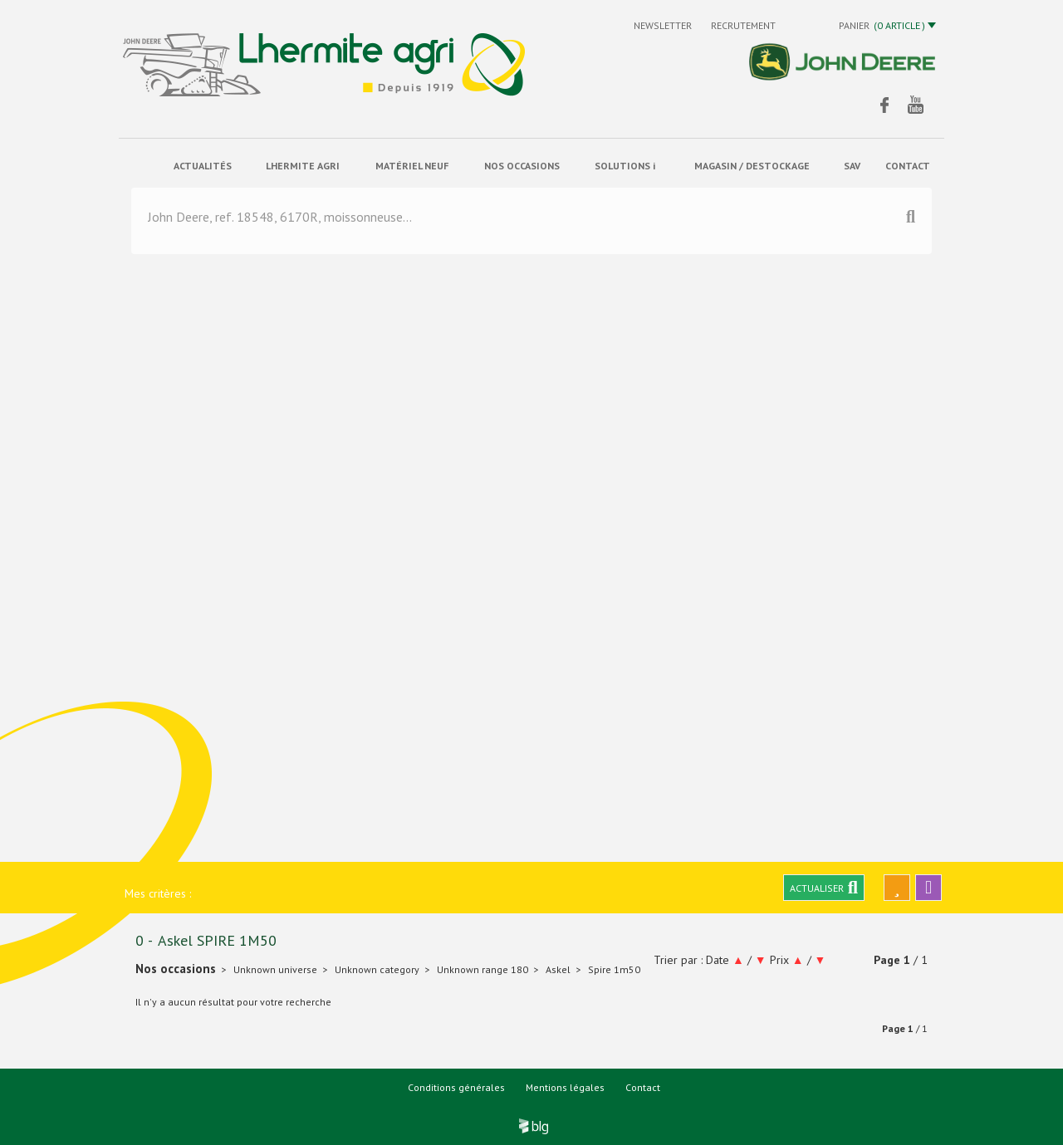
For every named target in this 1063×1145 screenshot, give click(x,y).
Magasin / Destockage (752, 165)
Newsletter (664, 25)
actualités (203, 165)
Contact (642, 1087)
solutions (625, 166)
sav (852, 165)
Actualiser (824, 887)
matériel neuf (411, 165)
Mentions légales (565, 1087)
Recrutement (743, 25)
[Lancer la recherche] (910, 220)
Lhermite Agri (303, 165)
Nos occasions (522, 165)
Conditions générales (456, 1087)
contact (907, 165)
